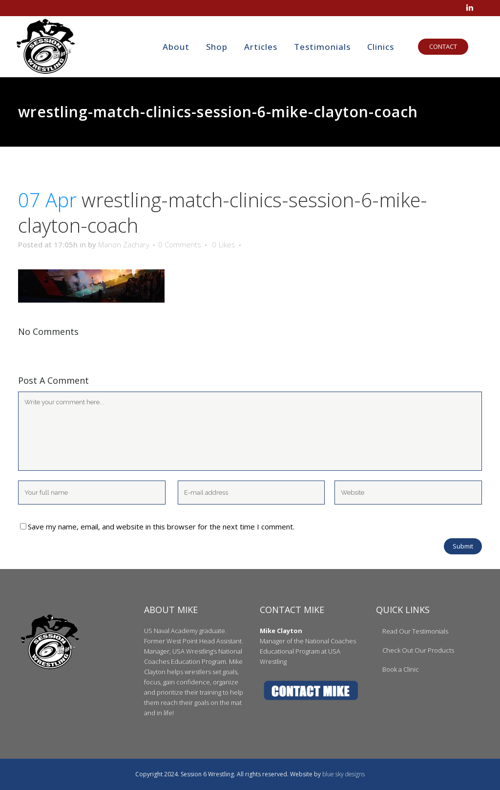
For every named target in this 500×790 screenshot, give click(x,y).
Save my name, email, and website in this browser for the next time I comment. (161, 526)
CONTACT (435, 46)
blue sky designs (343, 774)
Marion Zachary (123, 244)
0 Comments (179, 244)
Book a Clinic (400, 669)
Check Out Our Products (418, 650)
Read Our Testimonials (415, 631)
